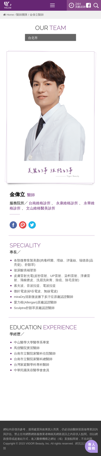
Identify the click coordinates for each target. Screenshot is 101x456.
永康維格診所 (67, 203)
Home (10, 14)
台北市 (33, 38)
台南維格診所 (39, 203)
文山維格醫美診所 (40, 208)
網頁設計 (80, 443)
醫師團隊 (21, 14)
